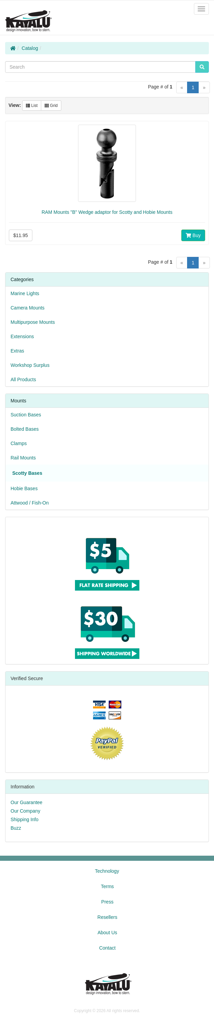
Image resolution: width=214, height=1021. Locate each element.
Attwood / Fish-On (30, 503)
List (31, 105)
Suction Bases (26, 414)
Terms (107, 886)
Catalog (30, 48)
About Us (107, 932)
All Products (23, 379)
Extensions (22, 336)
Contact (107, 948)
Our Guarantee (26, 802)
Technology (107, 871)
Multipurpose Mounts (33, 322)
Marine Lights (25, 293)
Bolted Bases (25, 429)
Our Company (25, 811)
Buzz (16, 828)
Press (107, 902)
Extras (17, 351)
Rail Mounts (23, 457)
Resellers (107, 917)
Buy (193, 235)
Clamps (19, 443)
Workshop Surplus (30, 365)
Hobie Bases (24, 488)
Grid (51, 105)
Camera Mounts (28, 308)
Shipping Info (25, 819)
